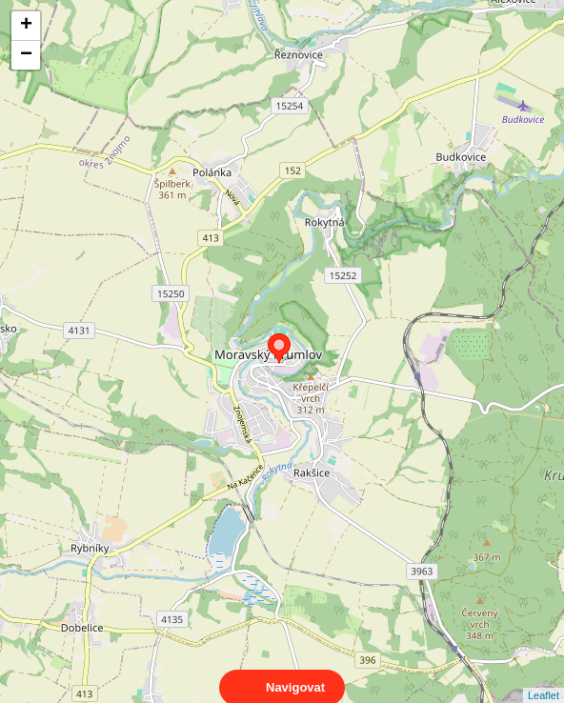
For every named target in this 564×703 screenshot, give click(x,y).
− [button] (26, 55)
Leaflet (543, 678)
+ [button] (26, 25)
